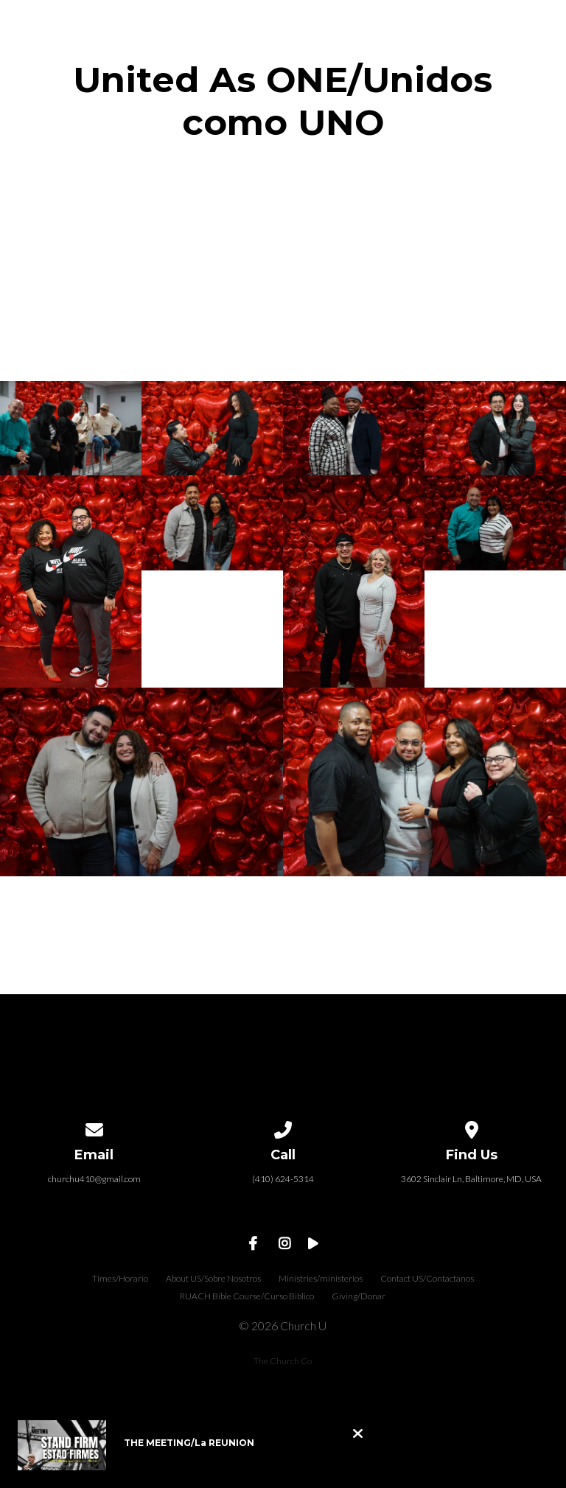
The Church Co (283, 1360)
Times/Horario (120, 1278)
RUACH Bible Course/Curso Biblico (247, 1296)
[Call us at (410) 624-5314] (283, 1127)
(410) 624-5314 (283, 1178)
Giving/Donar (358, 1296)
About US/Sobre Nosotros (213, 1278)
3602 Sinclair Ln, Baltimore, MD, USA (471, 1178)
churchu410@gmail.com (94, 1178)
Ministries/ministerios (321, 1278)
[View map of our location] (471, 1127)
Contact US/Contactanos (427, 1278)
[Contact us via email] (94, 1127)
